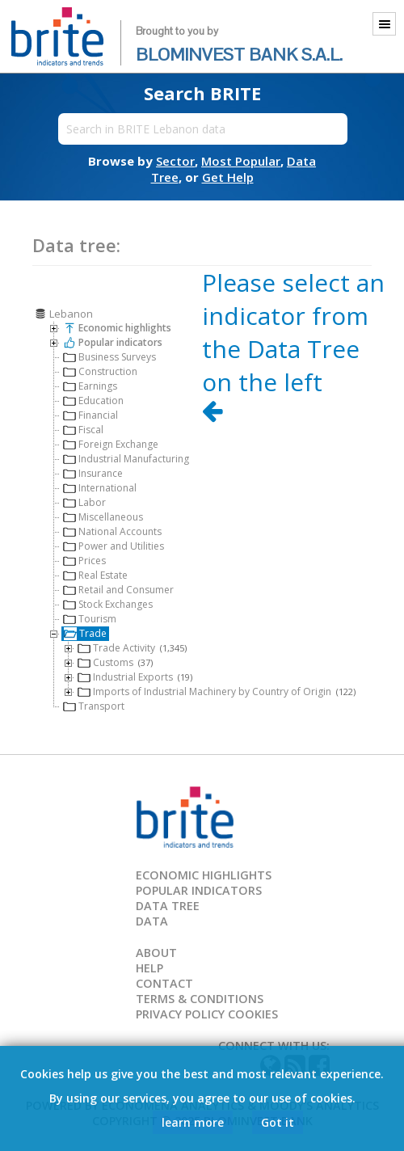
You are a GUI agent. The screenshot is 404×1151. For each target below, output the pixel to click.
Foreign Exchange (110, 444)
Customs (115, 662)
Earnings (90, 386)
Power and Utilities (113, 546)
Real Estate (95, 575)
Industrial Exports (135, 677)
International (100, 488)
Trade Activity (132, 648)
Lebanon (63, 313)
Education (93, 400)
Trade (85, 633)
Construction (100, 371)
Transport (93, 706)
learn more (193, 1122)
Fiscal (83, 429)
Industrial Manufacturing (126, 459)
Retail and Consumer (118, 590)
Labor (84, 502)
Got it (277, 1122)
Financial (90, 415)
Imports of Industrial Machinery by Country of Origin (217, 691)
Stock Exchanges (108, 604)
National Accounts (112, 531)
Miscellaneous (103, 517)
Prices (84, 560)
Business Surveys (109, 357)
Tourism (89, 619)
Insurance (93, 473)
